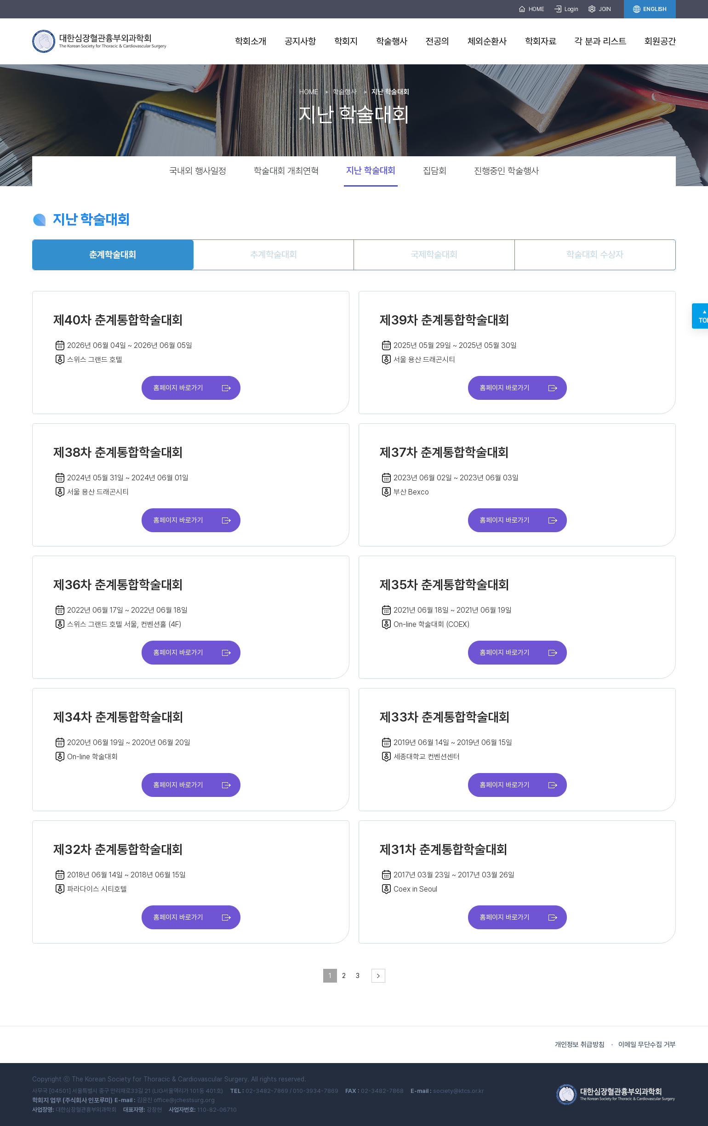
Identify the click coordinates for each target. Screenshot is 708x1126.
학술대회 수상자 (594, 254)
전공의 (437, 41)
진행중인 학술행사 (506, 170)
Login (566, 9)
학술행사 (391, 41)
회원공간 (660, 41)
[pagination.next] (378, 976)
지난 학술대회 (370, 170)
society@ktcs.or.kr (458, 1090)
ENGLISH (650, 9)
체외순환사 (487, 41)
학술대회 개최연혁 (286, 170)
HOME (531, 9)
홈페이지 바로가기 (178, 388)
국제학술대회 (434, 254)
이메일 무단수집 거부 (647, 1045)
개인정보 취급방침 (580, 1045)
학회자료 (540, 41)
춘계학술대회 (112, 254)
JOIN (599, 9)
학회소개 (250, 41)
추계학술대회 (273, 254)
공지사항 (300, 41)
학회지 (346, 41)
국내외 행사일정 (197, 170)
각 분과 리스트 (600, 41)
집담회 (434, 170)
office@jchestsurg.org (184, 1100)
